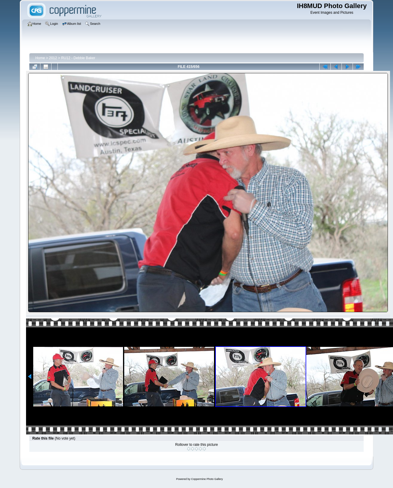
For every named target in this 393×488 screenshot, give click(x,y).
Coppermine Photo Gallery (207, 479)
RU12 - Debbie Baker (78, 58)
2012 (53, 58)
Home (40, 58)
